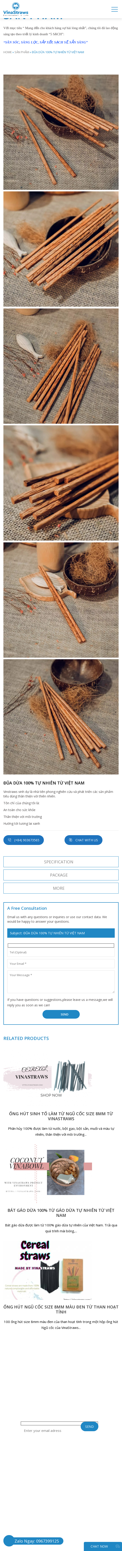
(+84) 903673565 (23, 840)
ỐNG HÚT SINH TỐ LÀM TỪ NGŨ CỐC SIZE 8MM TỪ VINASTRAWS (61, 1116)
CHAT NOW (105, 1546)
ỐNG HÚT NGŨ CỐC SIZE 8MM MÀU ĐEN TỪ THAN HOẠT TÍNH (61, 1309)
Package (59, 875)
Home (7, 52)
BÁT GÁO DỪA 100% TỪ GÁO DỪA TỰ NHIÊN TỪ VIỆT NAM (61, 1213)
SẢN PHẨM (22, 52)
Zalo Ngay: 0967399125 (37, 1541)
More (59, 888)
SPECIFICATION (58, 861)
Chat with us (83, 840)
